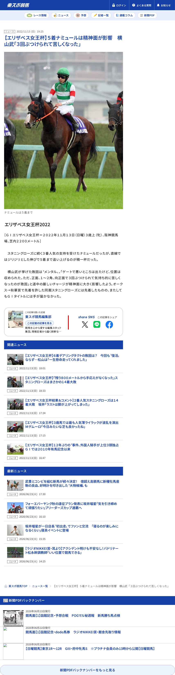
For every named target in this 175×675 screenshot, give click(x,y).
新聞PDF (139, 48)
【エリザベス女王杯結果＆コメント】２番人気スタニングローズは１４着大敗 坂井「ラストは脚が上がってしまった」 (72, 413)
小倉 (162, 126)
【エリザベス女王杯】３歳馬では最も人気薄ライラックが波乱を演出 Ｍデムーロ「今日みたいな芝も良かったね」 (72, 432)
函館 (146, 135)
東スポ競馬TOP (18, 576)
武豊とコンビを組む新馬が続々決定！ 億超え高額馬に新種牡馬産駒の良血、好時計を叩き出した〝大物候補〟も (72, 485)
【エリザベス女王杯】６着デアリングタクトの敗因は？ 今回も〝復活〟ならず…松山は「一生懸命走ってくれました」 (72, 374)
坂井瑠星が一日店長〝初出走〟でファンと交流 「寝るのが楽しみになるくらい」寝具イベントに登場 (71, 524)
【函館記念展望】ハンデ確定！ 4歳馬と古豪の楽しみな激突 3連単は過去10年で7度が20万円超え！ (158, 273)
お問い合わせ (14, 655)
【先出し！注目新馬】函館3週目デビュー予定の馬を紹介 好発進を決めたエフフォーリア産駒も (158, 353)
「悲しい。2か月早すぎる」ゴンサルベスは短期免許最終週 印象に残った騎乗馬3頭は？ (158, 233)
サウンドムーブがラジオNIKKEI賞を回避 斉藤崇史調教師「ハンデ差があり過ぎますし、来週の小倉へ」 (158, 191)
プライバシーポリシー (20, 647)
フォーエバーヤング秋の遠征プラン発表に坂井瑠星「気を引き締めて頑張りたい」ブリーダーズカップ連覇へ (71, 504)
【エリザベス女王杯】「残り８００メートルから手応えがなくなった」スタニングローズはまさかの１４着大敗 (71, 393)
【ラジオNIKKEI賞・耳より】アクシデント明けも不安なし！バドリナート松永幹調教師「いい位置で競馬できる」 (71, 543)
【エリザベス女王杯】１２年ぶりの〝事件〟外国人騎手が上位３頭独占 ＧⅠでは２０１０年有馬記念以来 (72, 452)
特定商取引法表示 (56, 647)
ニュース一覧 (40, 576)
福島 (146, 126)
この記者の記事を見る (39, 323)
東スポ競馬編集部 (38, 316)
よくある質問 (39, 655)
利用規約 (81, 647)
